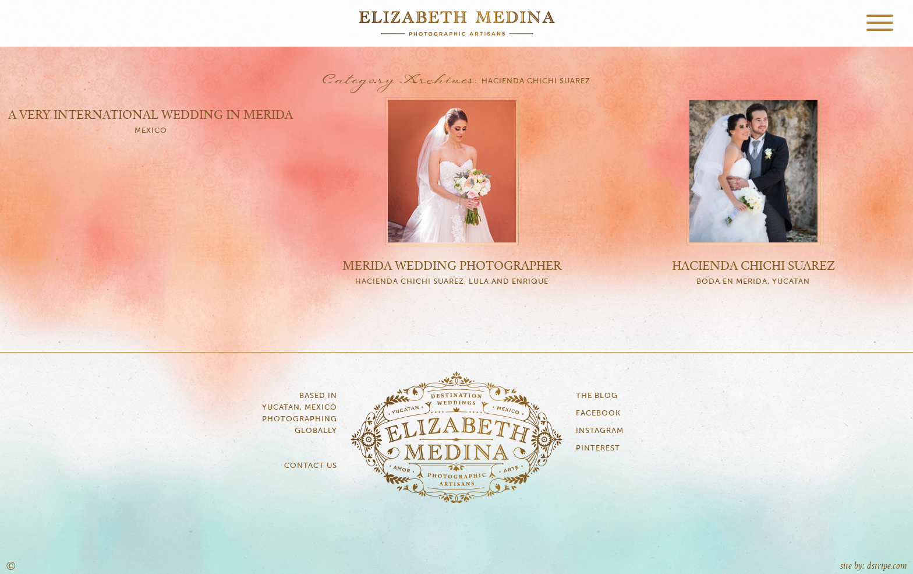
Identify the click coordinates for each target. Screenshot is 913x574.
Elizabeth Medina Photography (456, 23)
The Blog (597, 396)
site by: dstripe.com (873, 566)
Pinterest (598, 448)
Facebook (598, 413)
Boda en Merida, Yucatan (753, 282)
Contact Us (310, 466)
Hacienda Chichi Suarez (753, 266)
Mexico (151, 131)
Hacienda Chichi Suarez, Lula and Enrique (451, 282)
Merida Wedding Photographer (451, 266)
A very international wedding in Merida (150, 115)
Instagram (600, 431)
